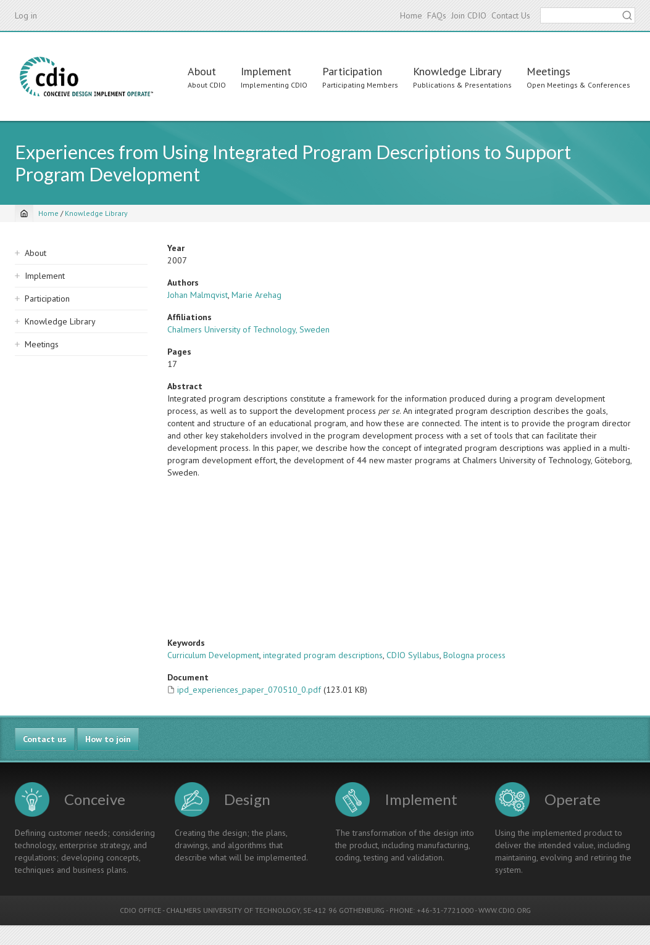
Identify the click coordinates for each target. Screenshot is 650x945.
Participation (352, 71)
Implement (266, 71)
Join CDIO (468, 15)
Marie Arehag (256, 294)
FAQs (436, 15)
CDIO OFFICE (140, 910)
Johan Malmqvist (197, 294)
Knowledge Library (457, 71)
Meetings (548, 71)
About (202, 71)
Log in (26, 15)
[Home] (24, 213)
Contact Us (510, 15)
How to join (108, 739)
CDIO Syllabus (413, 655)
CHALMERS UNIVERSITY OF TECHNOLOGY (233, 910)
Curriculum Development (213, 655)
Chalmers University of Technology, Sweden (248, 329)
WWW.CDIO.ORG (504, 910)
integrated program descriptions (323, 655)
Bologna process (474, 655)
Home (411, 15)
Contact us (45, 739)
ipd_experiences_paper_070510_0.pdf (249, 689)
